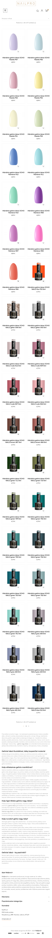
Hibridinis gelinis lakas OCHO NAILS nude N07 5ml (13, 403)
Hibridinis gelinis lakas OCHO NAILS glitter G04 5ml (13, 326)
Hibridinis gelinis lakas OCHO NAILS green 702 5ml (39, 594)
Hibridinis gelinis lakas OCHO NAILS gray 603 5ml (39, 671)
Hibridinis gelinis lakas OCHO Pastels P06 (39, 59)
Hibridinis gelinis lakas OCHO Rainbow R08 (39, 212)
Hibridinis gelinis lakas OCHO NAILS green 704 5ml (39, 556)
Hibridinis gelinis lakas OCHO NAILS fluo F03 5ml (39, 288)
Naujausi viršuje (26, 18)
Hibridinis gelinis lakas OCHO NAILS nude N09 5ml (39, 365)
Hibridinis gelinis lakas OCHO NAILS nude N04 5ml (39, 403)
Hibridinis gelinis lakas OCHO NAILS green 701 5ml (13, 633)
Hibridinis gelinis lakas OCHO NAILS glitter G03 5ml (39, 326)
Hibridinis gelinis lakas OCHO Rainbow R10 (13, 212)
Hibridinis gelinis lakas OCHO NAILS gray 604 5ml (13, 671)
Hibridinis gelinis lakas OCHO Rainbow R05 (39, 250)
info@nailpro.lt (6, 919)
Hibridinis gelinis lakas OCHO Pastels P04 (13, 97)
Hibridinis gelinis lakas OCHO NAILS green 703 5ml (13, 594)
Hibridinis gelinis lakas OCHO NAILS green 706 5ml (39, 518)
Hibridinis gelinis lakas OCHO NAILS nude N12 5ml (13, 365)
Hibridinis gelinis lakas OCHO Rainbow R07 (13, 250)
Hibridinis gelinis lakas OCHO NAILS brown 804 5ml (39, 441)
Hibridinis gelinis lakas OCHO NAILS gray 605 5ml (39, 633)
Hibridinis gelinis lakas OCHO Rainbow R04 (13, 288)
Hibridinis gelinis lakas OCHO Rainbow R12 (13, 173)
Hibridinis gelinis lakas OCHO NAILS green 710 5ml (39, 480)
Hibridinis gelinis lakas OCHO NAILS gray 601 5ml (13, 709)
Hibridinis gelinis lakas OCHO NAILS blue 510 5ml (39, 709)
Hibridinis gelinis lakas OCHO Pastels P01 (13, 135)
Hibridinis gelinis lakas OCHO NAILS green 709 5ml (13, 518)
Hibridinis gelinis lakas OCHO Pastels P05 (39, 135)
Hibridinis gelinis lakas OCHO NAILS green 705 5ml (13, 556)
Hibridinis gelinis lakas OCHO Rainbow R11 (39, 173)
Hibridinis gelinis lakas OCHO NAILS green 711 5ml (13, 480)
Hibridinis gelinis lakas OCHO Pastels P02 (39, 97)
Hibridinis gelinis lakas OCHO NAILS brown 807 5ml (13, 441)
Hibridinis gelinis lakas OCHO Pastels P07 (13, 59)
